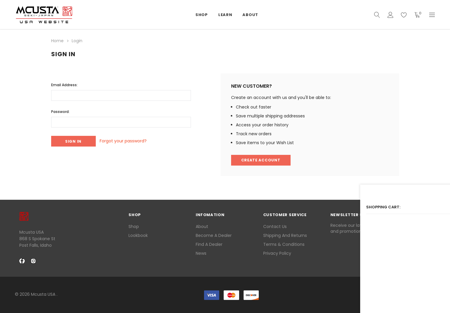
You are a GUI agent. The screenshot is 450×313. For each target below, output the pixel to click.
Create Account (262, 159)
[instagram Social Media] (33, 260)
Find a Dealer (209, 244)
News (201, 253)
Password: (60, 110)
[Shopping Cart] (417, 14)
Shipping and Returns (285, 235)
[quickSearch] (377, 14)
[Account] (390, 14)
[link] (420, 295)
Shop (133, 226)
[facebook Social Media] (22, 260)
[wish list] (403, 14)
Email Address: (64, 83)
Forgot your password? (129, 140)
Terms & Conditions (284, 244)
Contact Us (275, 226)
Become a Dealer (214, 235)
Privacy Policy (277, 253)
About (202, 226)
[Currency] (432, 14)
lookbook (138, 235)
